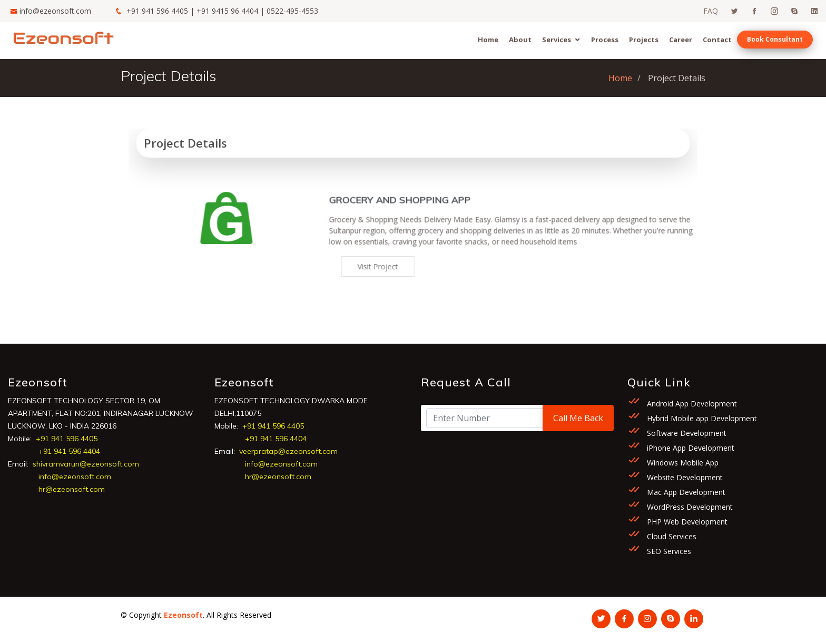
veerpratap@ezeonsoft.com (288, 451)
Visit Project (386, 266)
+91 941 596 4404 (69, 451)
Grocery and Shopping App (408, 208)
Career (680, 39)
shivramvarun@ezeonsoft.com (86, 464)
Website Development (684, 477)
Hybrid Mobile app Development (701, 418)
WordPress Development (689, 507)
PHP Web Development (686, 522)
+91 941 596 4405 (157, 11)
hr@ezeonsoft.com (71, 489)
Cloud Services (670, 536)
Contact (717, 39)
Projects (643, 39)
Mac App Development (685, 492)
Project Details (185, 143)
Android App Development (691, 404)
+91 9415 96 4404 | (231, 11)
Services (556, 39)
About (520, 39)
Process (604, 39)
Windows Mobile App (682, 463)
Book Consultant (775, 39)
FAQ (710, 11)
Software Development (685, 433)
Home (488, 39)
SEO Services (668, 551)
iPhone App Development (689, 448)
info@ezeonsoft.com (55, 11)
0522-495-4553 (292, 11)
